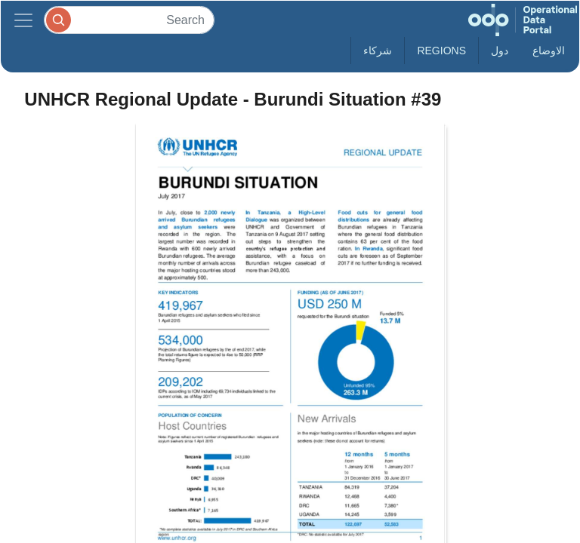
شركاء (377, 50)
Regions (441, 50)
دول (499, 50)
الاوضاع (548, 50)
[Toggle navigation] (23, 20)
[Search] (129, 20)
